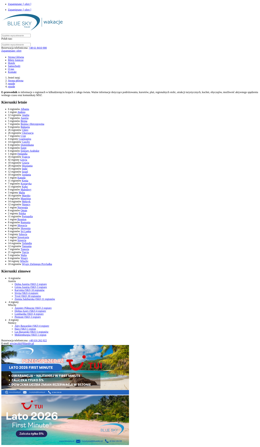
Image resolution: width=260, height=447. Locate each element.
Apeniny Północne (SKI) (33, 308)
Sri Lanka (26, 231)
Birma (24, 121)
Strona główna (15, 80)
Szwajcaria (23, 237)
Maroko (26, 195)
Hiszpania (27, 165)
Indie (24, 168)
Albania (25, 109)
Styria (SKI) (26, 293)
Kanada (21, 177)
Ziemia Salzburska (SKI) (35, 299)
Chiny (25, 130)
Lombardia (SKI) (29, 314)
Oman (24, 210)
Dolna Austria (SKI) (31, 284)
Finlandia (22, 153)
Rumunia (25, 222)
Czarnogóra (25, 138)
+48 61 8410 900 (38, 47)
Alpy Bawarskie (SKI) (32, 325)
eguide (11, 83)
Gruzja (25, 162)
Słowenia (26, 228)
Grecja (23, 159)
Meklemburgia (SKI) (30, 334)
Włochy (24, 261)
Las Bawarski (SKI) (31, 331)
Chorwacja (27, 132)
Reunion (21, 219)
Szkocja (23, 234)
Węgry (24, 258)
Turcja (25, 252)
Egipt (23, 147)
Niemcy (26, 204)
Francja (26, 156)
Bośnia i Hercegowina (32, 124)
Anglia (25, 115)
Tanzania (27, 246)
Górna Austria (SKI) (31, 287)
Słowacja (22, 225)
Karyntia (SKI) (30, 290)
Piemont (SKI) (28, 317)
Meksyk (26, 201)
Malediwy (26, 189)
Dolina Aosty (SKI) (30, 311)
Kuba (25, 186)
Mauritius (26, 198)
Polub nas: (6, 38)
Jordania (26, 174)
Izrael (25, 171)
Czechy (26, 141)
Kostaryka (26, 183)
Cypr (23, 135)
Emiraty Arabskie (30, 150)
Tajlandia (27, 243)
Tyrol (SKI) (28, 296)
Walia (24, 255)
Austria (24, 118)
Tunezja (25, 249)
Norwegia (22, 207)
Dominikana (27, 144)
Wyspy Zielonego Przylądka (37, 264)
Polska (22, 213)
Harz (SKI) (25, 328)
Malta (22, 192)
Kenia (25, 180)
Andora (21, 112)
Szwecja (21, 240)
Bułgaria (25, 127)
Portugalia (27, 216)
